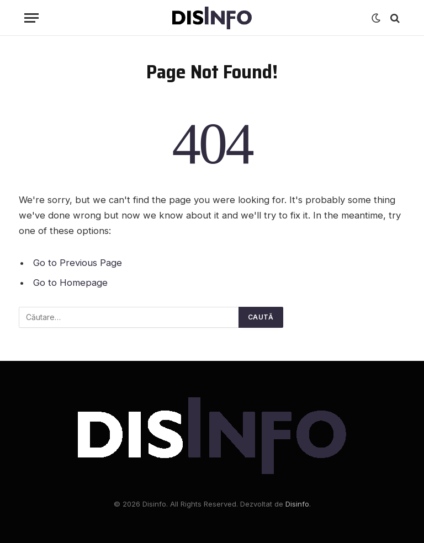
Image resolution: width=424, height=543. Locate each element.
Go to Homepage (70, 282)
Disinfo (297, 503)
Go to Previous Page (77, 262)
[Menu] (31, 18)
